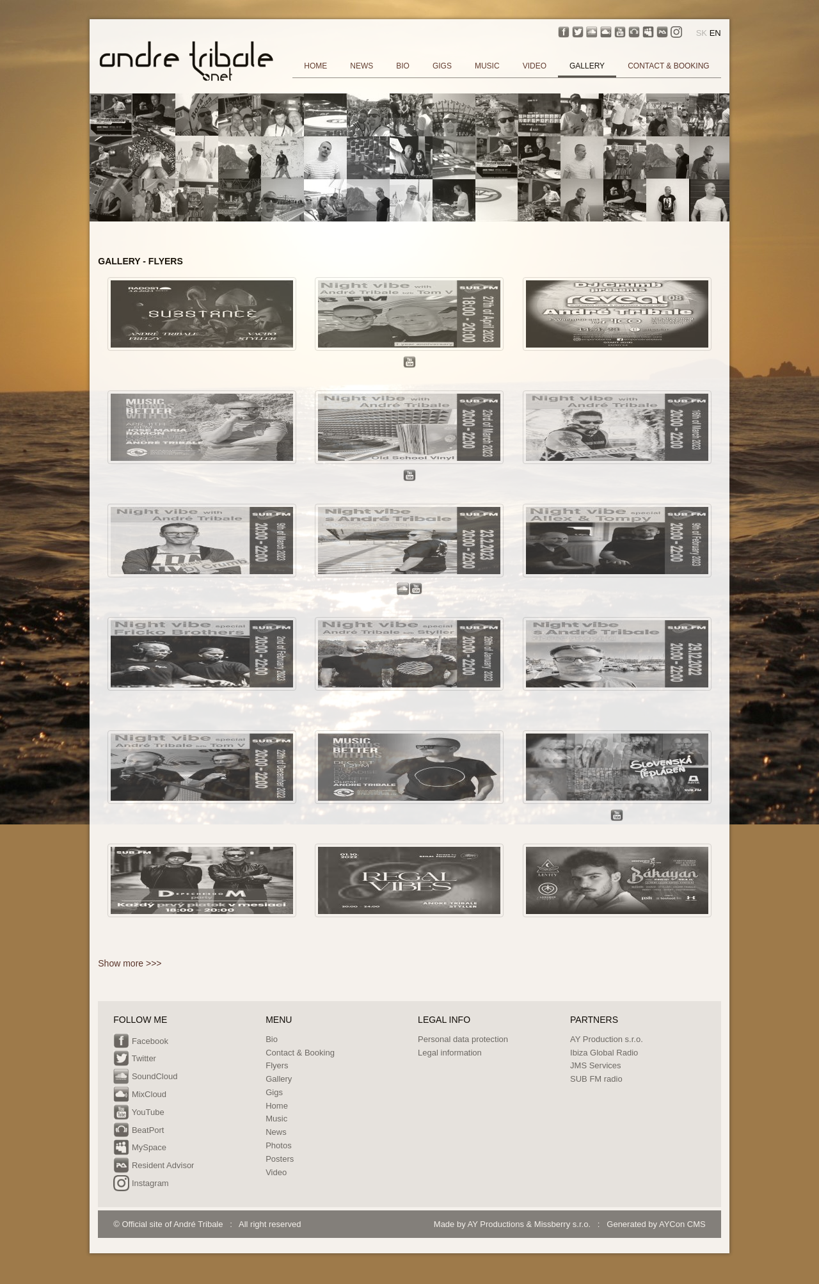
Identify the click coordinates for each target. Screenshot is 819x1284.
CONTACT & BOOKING (669, 65)
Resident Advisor (153, 1166)
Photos (278, 1145)
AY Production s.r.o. (606, 1039)
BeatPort (138, 1131)
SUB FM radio (596, 1079)
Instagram (140, 1184)
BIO (403, 65)
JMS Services (595, 1065)
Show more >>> (129, 963)
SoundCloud (145, 1077)
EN (715, 33)
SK (701, 33)
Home (277, 1106)
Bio (272, 1039)
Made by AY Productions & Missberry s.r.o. (512, 1224)
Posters (280, 1159)
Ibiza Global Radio (604, 1052)
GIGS (442, 65)
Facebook (140, 1042)
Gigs (274, 1092)
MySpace (139, 1148)
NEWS (361, 65)
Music (276, 1118)
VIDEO (534, 65)
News (276, 1132)
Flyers (277, 1065)
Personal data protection (463, 1039)
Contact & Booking (300, 1052)
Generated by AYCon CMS (656, 1224)
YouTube (138, 1113)
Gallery (279, 1079)
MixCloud (139, 1095)
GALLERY (587, 65)
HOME (315, 65)
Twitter (134, 1059)
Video (276, 1172)
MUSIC (487, 65)
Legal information (450, 1052)
